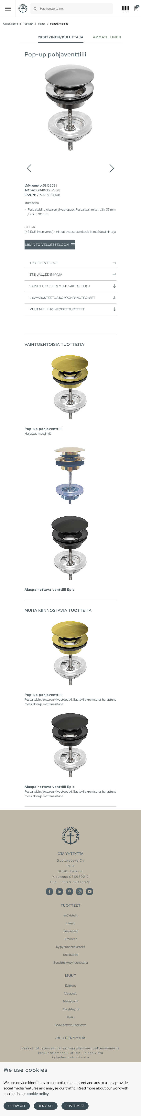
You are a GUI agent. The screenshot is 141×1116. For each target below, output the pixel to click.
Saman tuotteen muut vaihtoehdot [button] (72, 286)
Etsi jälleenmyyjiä (72, 274)
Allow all (16, 1106)
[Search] (35, 8)
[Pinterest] (69, 891)
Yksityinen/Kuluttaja (60, 37)
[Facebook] (49, 891)
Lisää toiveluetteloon (50, 245)
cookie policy (38, 1093)
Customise (75, 1106)
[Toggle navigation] (8, 8)
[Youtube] (89, 891)
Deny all (46, 1106)
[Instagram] (79, 891)
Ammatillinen (107, 37)
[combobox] (76, 8)
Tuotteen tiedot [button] (72, 263)
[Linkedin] (59, 891)
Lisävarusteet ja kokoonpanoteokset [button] (72, 297)
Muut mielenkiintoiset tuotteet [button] (72, 309)
